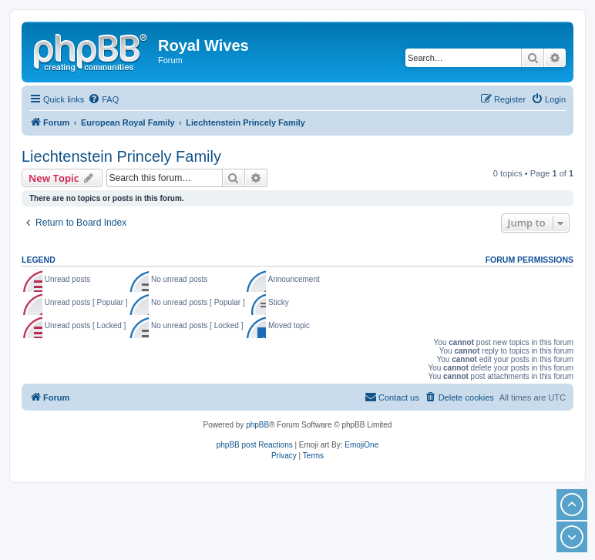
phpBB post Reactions (255, 445)
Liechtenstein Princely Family (121, 156)
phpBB (257, 425)
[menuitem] (103, 99)
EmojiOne (361, 445)
